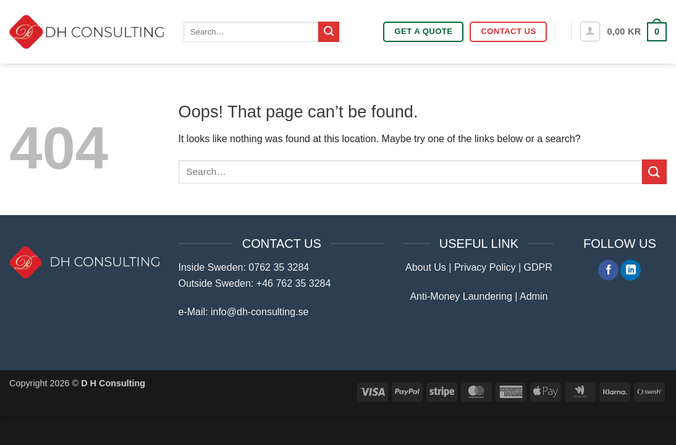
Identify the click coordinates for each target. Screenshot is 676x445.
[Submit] (328, 32)
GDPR (538, 267)
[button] (590, 31)
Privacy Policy (485, 267)
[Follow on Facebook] (608, 270)
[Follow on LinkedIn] (630, 270)
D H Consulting (113, 383)
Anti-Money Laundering (461, 296)
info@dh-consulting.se (260, 312)
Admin (533, 296)
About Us (425, 267)
